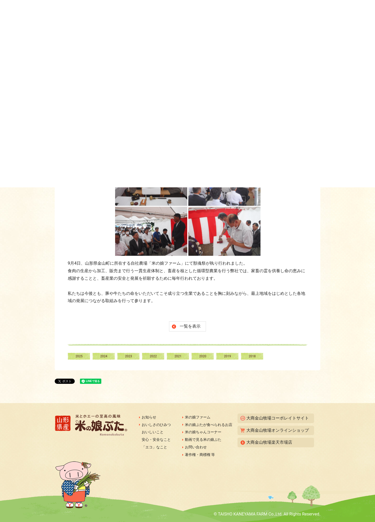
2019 (227, 356)
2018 (252, 356)
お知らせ (149, 417)
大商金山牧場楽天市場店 (269, 442)
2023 (128, 356)
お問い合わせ (196, 447)
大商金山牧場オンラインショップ (277, 430)
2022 (153, 356)
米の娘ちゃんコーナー (203, 432)
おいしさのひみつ (156, 425)
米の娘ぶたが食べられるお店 (208, 425)
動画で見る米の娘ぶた (203, 439)
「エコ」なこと (154, 447)
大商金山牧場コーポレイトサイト (277, 418)
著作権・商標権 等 (200, 455)
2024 (103, 356)
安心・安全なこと (156, 439)
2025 (79, 356)
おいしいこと (153, 432)
